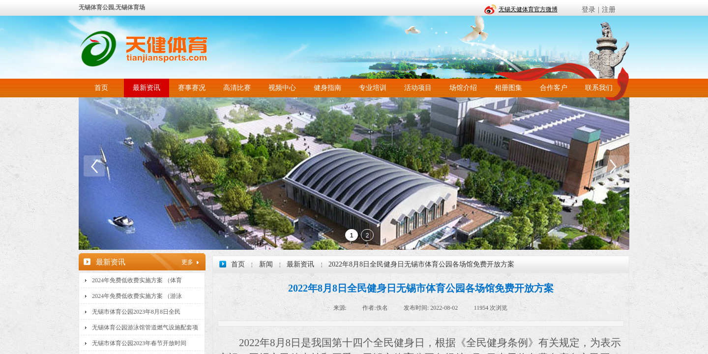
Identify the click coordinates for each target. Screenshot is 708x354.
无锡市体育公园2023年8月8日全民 (136, 311)
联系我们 (599, 87)
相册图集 (508, 87)
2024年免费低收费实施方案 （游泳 (137, 296)
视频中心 (282, 87)
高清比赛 (237, 87)
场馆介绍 (463, 87)
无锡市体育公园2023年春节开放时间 (139, 343)
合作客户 (553, 87)
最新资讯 (146, 87)
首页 (101, 87)
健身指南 (327, 87)
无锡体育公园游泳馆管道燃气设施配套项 (145, 327)
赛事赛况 (192, 87)
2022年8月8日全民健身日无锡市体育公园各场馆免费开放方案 (421, 264)
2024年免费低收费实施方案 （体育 (137, 280)
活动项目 (418, 87)
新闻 (266, 264)
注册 (609, 9)
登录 (588, 9)
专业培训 (372, 87)
